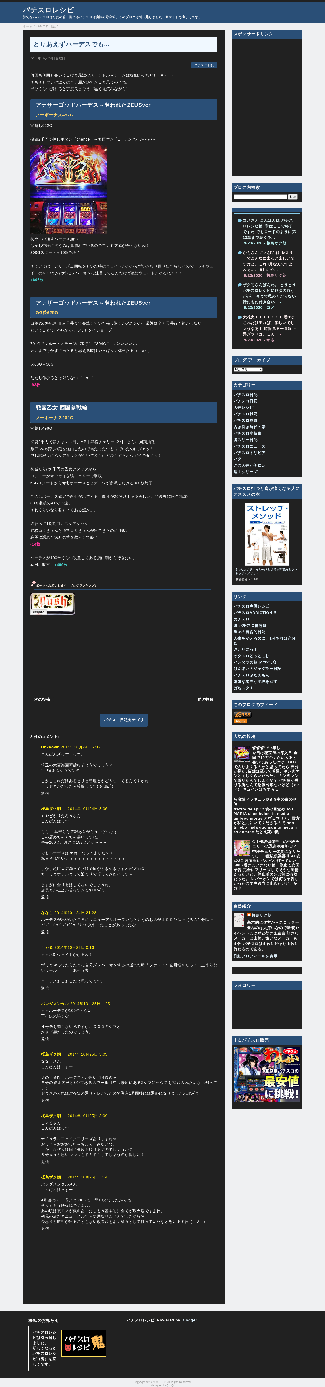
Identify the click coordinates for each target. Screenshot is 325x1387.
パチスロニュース (250, 446)
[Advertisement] (123, 655)
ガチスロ (242, 619)
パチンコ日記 (246, 401)
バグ (238, 459)
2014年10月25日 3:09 (87, 1116)
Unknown (50, 747)
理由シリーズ (246, 472)
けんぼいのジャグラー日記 (257, 669)
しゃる (47, 947)
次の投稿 (42, 699)
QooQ (170, 1385)
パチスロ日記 (204, 65)
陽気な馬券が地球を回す (255, 682)
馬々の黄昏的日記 (250, 632)
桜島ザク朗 (51, 809)
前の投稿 (206, 699)
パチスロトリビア (250, 453)
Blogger (189, 1320)
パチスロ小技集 (248, 433)
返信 (45, 793)
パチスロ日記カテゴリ (124, 720)
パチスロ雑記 (246, 414)
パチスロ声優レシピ (252, 606)
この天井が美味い (250, 465)
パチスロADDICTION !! (255, 613)
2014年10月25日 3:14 (87, 1177)
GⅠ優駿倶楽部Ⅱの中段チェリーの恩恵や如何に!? (275, 844)
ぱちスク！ (244, 688)
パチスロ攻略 (246, 420)
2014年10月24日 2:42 (81, 747)
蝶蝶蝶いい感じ (266, 748)
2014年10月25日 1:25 (90, 1004)
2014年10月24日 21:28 (75, 913)
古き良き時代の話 (250, 427)
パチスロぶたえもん (252, 675)
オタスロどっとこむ (252, 656)
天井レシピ (244, 407)
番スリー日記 (246, 440)
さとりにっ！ (246, 649)
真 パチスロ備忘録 (250, 626)
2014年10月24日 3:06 (87, 809)
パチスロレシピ (48, 10)
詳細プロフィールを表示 (255, 956)
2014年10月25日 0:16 (74, 947)
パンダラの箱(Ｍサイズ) (255, 662)
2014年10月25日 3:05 (87, 1054)
